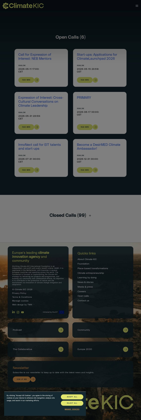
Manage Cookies (72, 409)
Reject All (72, 403)
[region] (45, 403)
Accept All (72, 397)
